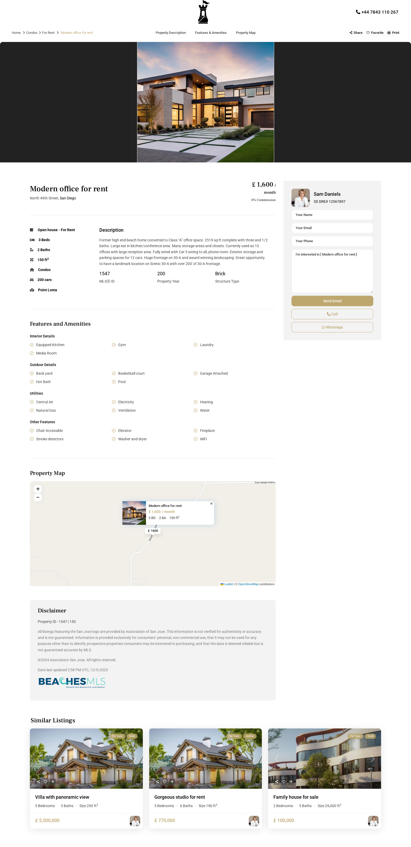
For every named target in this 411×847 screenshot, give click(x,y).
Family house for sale (295, 797)
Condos (31, 33)
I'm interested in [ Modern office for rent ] (332, 271)
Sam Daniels (327, 194)
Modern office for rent (165, 506)
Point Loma (47, 290)
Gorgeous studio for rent (179, 797)
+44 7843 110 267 (379, 12)
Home (16, 33)
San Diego (68, 198)
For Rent (48, 33)
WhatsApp (332, 327)
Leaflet (226, 584)
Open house (48, 230)
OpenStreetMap (248, 584)
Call (332, 314)
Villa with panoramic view (62, 797)
